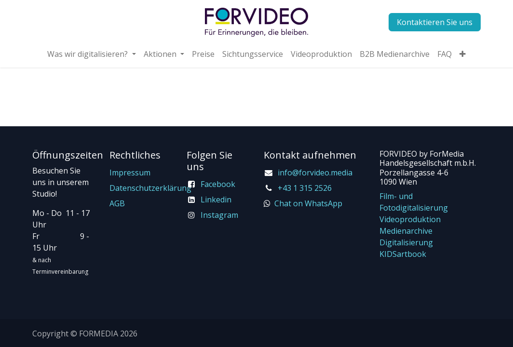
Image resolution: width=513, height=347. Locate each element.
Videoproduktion (410, 219)
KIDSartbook (402, 254)
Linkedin (216, 199)
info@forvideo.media (315, 172)
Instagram (219, 215)
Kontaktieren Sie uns (434, 22)
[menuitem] (91, 54)
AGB (117, 203)
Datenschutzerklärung (150, 188)
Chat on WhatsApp (308, 203)
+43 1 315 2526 (305, 188)
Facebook (218, 184)
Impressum (129, 172)
